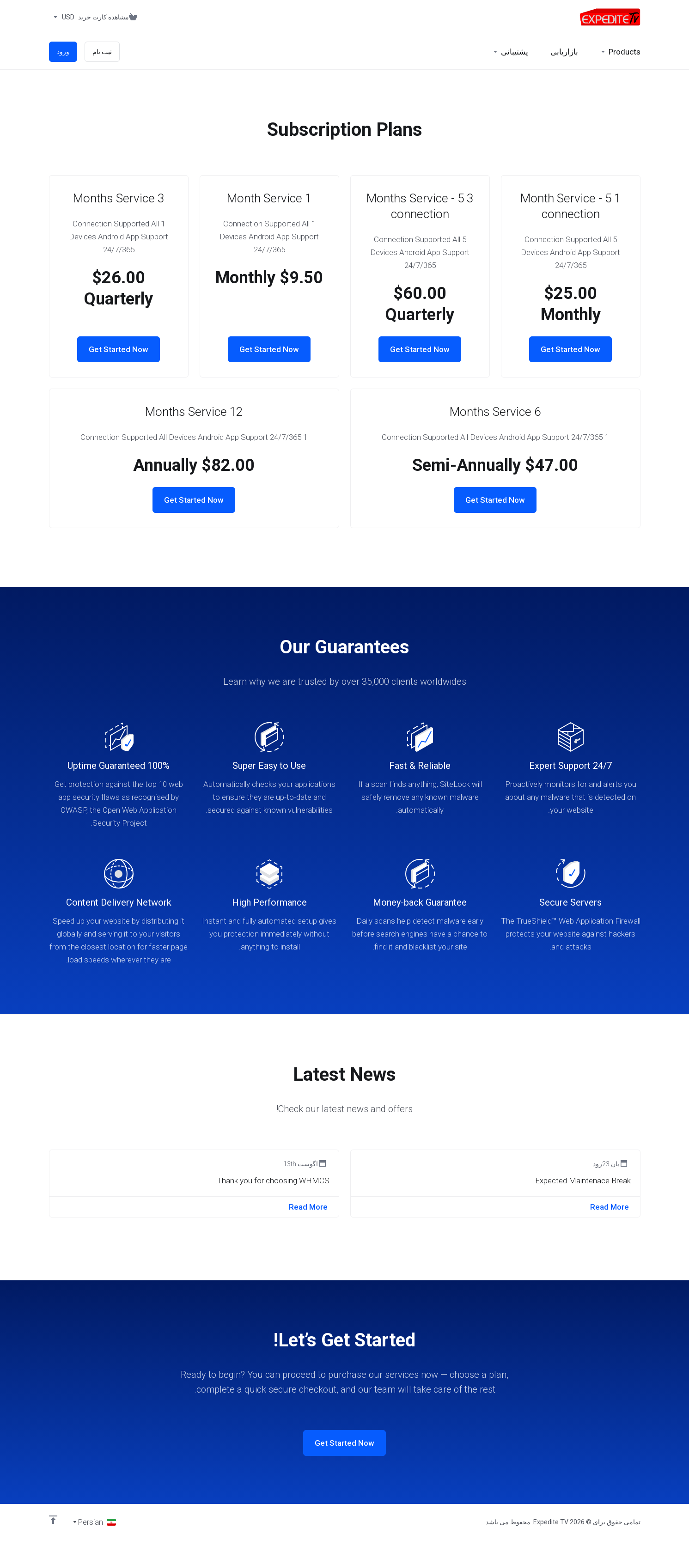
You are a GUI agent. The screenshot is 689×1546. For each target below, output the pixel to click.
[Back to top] (53, 1520)
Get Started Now (570, 349)
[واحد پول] (61, 17)
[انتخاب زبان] (94, 1522)
